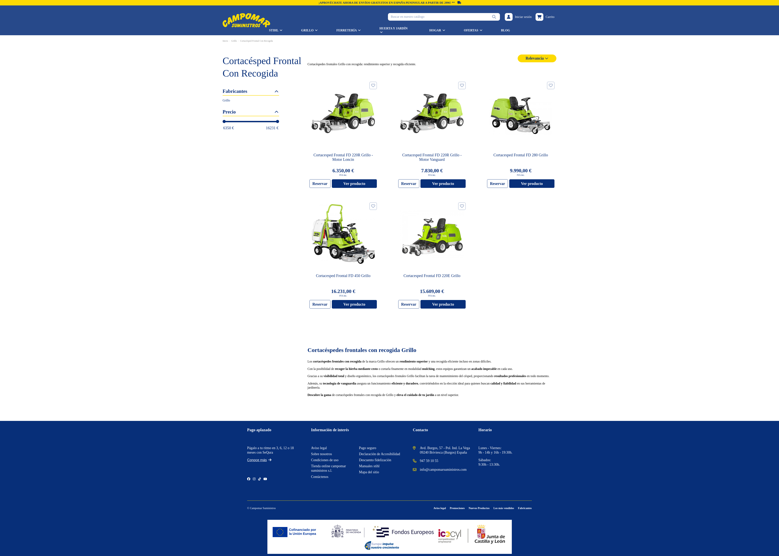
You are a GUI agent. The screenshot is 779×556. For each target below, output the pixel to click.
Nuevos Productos (479, 508)
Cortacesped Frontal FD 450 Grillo (343, 276)
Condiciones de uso (324, 460)
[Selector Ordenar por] (537, 58)
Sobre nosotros (321, 454)
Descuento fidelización (375, 460)
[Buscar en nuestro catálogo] (494, 16)
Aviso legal (319, 448)
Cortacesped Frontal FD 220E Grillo (432, 276)
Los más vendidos (503, 508)
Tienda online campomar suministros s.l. (328, 468)
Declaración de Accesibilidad (379, 454)
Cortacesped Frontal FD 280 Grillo (520, 155)
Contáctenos (319, 477)
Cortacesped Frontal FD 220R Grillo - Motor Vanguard (432, 157)
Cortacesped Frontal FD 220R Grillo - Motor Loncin (343, 157)
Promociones (457, 508)
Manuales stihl (369, 466)
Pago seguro (367, 448)
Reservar (320, 183)
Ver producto (354, 183)
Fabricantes (525, 508)
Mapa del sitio (369, 472)
